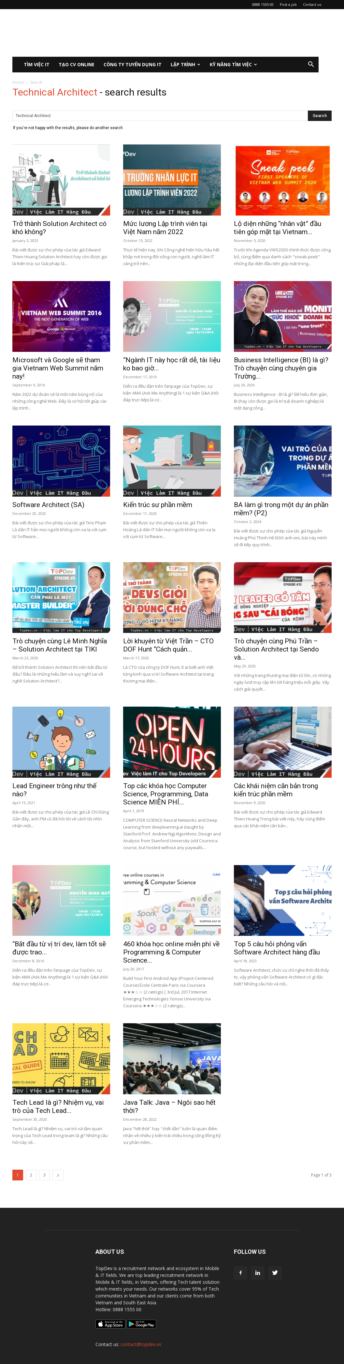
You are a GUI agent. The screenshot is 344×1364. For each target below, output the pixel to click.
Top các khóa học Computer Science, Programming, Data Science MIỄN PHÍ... (165, 794)
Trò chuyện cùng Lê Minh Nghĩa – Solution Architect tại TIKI (59, 645)
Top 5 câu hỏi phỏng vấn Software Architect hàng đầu (277, 948)
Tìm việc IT (37, 64)
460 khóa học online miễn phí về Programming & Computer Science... (171, 952)
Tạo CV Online (76, 64)
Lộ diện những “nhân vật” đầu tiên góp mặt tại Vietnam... (277, 228)
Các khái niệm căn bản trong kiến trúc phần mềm (276, 790)
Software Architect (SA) (48, 505)
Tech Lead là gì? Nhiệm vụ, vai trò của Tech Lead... (58, 1107)
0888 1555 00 (263, 4)
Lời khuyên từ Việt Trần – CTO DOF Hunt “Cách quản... (168, 645)
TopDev (103, 1268)
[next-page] (58, 1175)
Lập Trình (185, 64)
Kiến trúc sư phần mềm (157, 505)
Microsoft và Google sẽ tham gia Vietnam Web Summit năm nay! (57, 368)
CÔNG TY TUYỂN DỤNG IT (133, 64)
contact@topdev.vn (141, 1344)
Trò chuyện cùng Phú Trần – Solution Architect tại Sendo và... (276, 649)
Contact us (312, 4)
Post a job (288, 4)
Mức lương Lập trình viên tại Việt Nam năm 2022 (165, 228)
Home (18, 82)
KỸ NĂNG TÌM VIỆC (233, 64)
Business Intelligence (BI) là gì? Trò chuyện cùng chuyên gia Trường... (281, 368)
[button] (311, 65)
